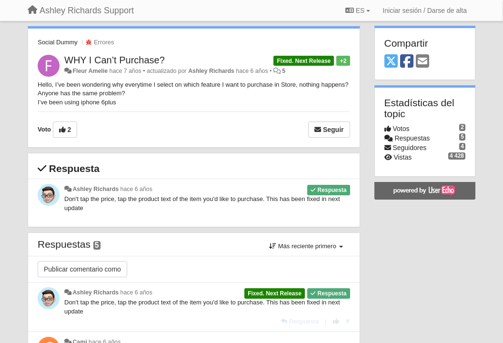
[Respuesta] (300, 321)
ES (357, 10)
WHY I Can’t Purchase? (114, 60)
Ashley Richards (211, 71)
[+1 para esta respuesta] (336, 321)
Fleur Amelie (90, 71)
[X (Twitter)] (391, 61)
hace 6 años (136, 189)
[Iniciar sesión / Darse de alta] (425, 10)
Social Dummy (58, 42)
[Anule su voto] (347, 321)
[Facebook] (406, 61)
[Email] (422, 61)
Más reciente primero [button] (305, 246)
